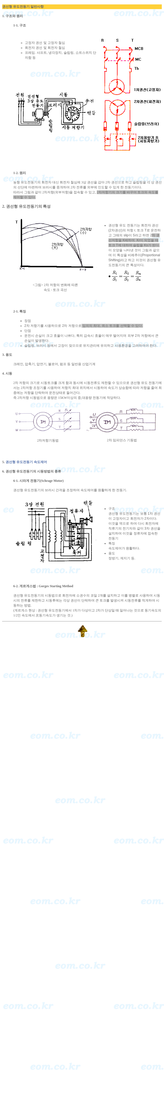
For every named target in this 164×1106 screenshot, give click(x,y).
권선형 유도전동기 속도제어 (26, 462)
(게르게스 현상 (24, 610)
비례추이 (134, 255)
